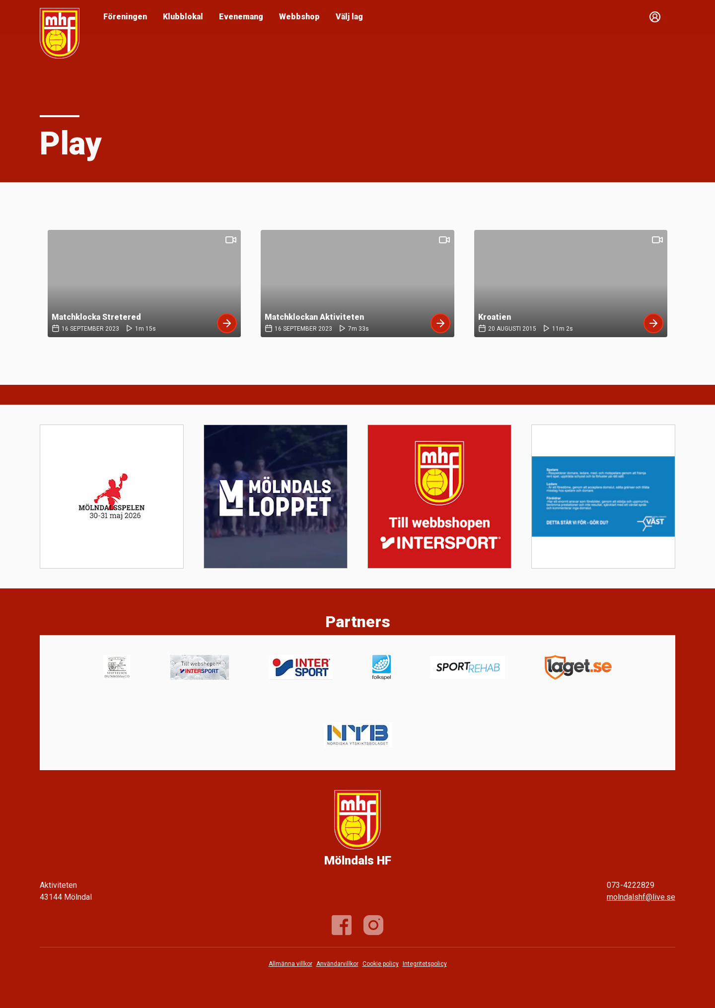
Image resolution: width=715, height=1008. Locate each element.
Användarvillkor (337, 963)
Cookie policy (380, 963)
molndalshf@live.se (641, 897)
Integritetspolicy (425, 963)
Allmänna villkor (290, 963)
